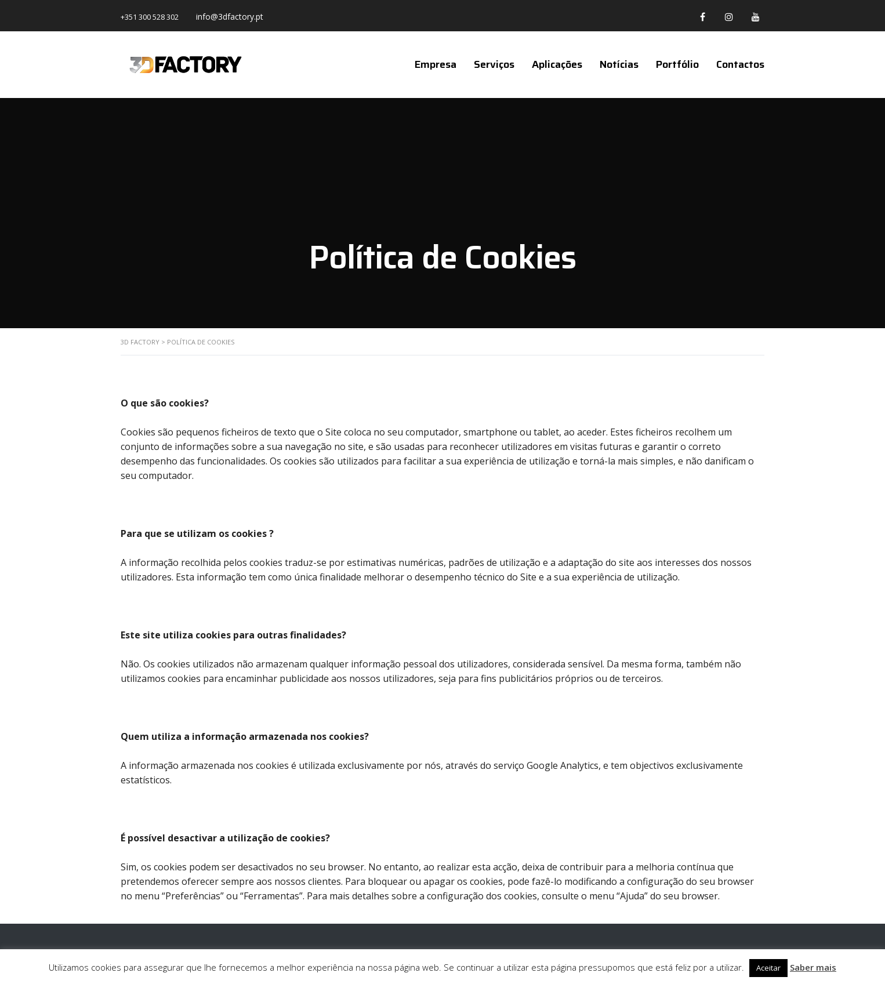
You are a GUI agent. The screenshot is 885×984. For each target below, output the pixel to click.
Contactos (740, 64)
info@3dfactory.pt (229, 16)
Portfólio (677, 64)
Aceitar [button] (768, 968)
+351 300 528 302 (150, 17)
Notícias (619, 64)
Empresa (435, 64)
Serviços (494, 64)
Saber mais (813, 967)
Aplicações (557, 64)
